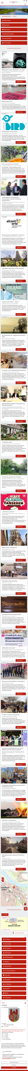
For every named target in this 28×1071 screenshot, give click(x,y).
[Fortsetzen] (26, 14)
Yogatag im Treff (6, 917)
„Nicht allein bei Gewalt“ (8, 648)
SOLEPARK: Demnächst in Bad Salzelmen (13, 268)
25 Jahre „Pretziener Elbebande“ (11, 715)
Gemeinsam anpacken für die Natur (11, 477)
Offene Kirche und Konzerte (9, 547)
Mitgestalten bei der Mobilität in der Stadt (13, 70)
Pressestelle (6, 1026)
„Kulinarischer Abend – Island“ (10, 302)
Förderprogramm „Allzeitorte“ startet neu (13, 235)
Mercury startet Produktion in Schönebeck (13, 681)
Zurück (5, 915)
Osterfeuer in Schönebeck (9, 820)
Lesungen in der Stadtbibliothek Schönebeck (14, 370)
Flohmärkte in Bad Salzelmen (10, 581)
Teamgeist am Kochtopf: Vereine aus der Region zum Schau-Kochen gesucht (12, 749)
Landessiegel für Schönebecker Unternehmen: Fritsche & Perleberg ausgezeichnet (11, 199)
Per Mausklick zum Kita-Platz (9, 132)
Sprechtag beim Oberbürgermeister (11, 614)
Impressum (14, 1065)
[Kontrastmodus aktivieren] (26, 1)
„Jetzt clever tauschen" (8, 512)
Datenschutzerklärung (6, 1058)
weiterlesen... (20, 81)
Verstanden (14, 1067)
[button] (25, 4)
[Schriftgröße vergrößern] (24, 1)
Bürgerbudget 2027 (7, 101)
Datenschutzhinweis (14, 1062)
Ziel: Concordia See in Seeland (10, 164)
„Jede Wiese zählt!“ (7, 442)
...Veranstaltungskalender (19, 932)
